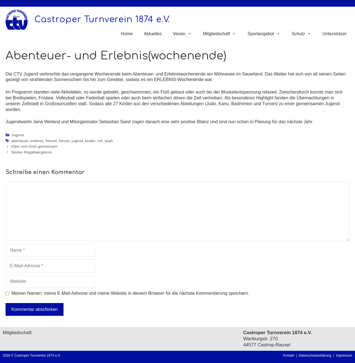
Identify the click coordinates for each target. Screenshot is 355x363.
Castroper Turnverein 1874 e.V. (102, 19)
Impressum (344, 355)
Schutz (304, 34)
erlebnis (37, 141)
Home (127, 33)
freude (64, 141)
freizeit (51, 141)
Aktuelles (153, 33)
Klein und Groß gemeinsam (34, 146)
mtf (99, 141)
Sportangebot (266, 34)
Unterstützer (335, 33)
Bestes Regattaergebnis (31, 152)
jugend (77, 141)
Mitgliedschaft (222, 34)
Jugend (17, 135)
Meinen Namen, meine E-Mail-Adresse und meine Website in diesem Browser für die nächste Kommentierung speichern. (130, 293)
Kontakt (288, 355)
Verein (185, 34)
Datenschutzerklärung (316, 355)
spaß (109, 141)
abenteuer (19, 141)
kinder (90, 141)
